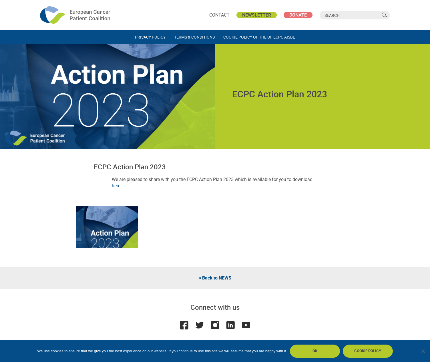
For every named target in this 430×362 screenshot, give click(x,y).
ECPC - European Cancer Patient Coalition (76, 15)
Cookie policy (367, 350)
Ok (314, 350)
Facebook (184, 325)
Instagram (215, 325)
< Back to (215, 278)
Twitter (199, 325)
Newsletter (256, 15)
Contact (219, 15)
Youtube (246, 325)
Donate (298, 15)
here (116, 185)
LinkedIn (230, 325)
